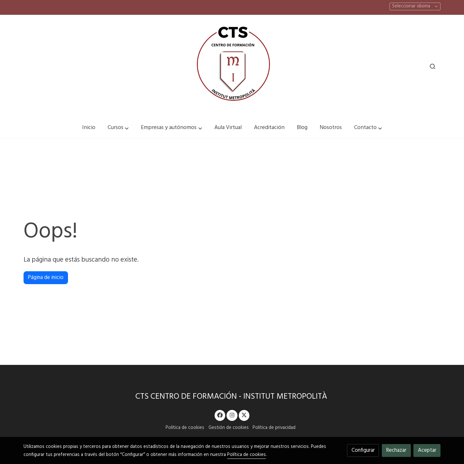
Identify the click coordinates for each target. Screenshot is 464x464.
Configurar (363, 450)
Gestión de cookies (228, 428)
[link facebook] (220, 414)
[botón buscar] (432, 66)
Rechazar (396, 450)
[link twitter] (244, 414)
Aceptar (427, 450)
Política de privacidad (274, 428)
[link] (232, 66)
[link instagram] (232, 414)
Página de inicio (45, 277)
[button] (118, 128)
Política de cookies (185, 428)
